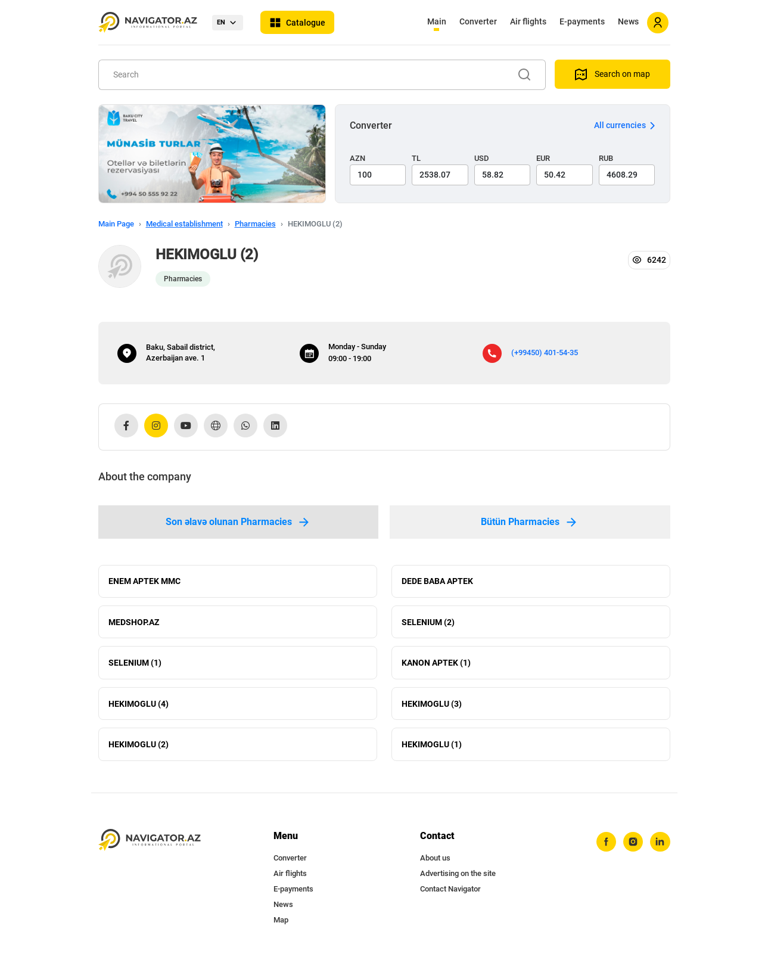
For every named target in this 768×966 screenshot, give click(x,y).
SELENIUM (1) (134, 665)
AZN (357, 158)
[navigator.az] (149, 845)
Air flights (528, 21)
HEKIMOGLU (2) (138, 748)
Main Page (116, 223)
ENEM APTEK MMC (144, 581)
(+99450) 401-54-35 (544, 352)
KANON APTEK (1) (436, 665)
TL (416, 158)
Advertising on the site (458, 878)
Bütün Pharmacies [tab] (530, 522)
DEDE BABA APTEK (437, 581)
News (628, 21)
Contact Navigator (450, 893)
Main (436, 21)
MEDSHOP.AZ (133, 623)
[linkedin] (660, 847)
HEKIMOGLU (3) (432, 707)
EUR (543, 158)
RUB (606, 158)
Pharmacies (255, 223)
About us (435, 862)
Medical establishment (184, 223)
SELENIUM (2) (428, 623)
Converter (478, 21)
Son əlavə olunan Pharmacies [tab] (238, 522)
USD (481, 158)
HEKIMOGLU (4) (138, 707)
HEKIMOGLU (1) (432, 748)
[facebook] (605, 847)
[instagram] (633, 847)
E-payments (582, 21)
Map (280, 924)
